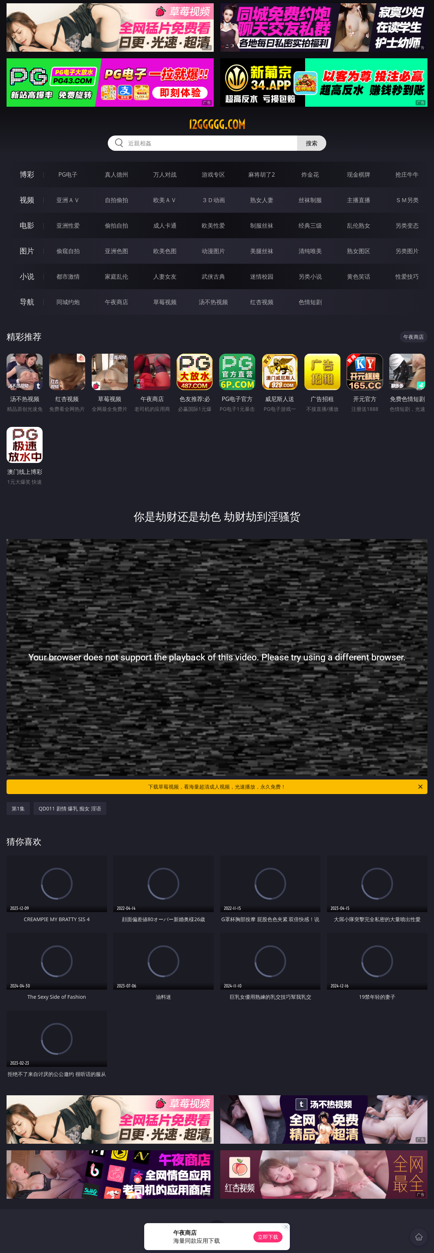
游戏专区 (213, 174)
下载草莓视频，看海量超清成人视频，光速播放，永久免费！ (286, 786)
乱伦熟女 (358, 225)
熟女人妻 (261, 200)
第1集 (18, 808)
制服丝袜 (261, 225)
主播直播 (358, 200)
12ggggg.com (217, 124)
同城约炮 (68, 302)
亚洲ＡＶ (68, 200)
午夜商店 (116, 302)
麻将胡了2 (261, 174)
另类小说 (310, 276)
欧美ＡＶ (165, 200)
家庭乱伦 (116, 276)
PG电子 (68, 174)
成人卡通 (165, 225)
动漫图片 (213, 251)
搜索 (311, 143)
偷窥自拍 (68, 251)
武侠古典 (213, 276)
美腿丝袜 (261, 251)
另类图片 (407, 251)
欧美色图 (165, 251)
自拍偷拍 (116, 200)
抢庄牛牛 (407, 174)
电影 (27, 225)
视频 (27, 200)
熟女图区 (358, 251)
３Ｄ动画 (213, 200)
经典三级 (310, 225)
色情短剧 (310, 302)
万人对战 (165, 174)
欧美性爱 (213, 225)
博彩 (27, 174)
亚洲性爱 (68, 225)
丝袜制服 (310, 200)
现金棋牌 (358, 174)
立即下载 (268, 1236)
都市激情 (68, 276)
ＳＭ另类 (407, 200)
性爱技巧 (407, 276)
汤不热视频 (213, 302)
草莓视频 (165, 302)
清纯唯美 (310, 251)
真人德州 (116, 174)
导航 (27, 302)
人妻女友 (165, 276)
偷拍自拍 (116, 225)
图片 (27, 251)
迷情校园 (261, 276)
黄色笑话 (358, 276)
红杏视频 (261, 302)
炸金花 (310, 174)
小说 (27, 276)
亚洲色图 (116, 251)
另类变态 (407, 225)
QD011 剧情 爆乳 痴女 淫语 (70, 808)
